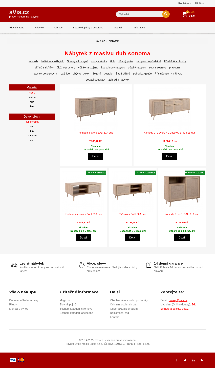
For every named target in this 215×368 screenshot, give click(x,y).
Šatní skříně (123, 73)
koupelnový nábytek (113, 67)
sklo (32, 102)
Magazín (117, 27)
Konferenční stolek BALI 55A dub (83, 214)
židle (112, 61)
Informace (137, 27)
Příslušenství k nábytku (168, 73)
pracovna (174, 67)
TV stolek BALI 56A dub (132, 214)
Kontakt (114, 317)
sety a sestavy (157, 67)
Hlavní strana (16, 27)
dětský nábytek (137, 67)
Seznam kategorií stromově (76, 309)
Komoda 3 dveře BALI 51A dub (95, 133)
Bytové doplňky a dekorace (87, 27)
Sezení (96, 73)
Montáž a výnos (18, 309)
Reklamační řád (119, 313)
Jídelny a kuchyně (77, 61)
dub (32, 126)
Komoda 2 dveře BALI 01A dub (182, 214)
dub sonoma (32, 122)
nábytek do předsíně (149, 61)
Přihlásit (199, 3)
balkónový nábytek (52, 61)
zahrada (33, 61)
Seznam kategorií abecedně (76, 313)
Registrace (184, 3)
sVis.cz (23, 13)
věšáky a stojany (88, 67)
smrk (32, 140)
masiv (32, 93)
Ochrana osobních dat (123, 304)
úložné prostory (66, 67)
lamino (32, 97)
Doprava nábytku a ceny (23, 300)
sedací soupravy (95, 80)
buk (32, 131)
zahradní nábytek (119, 80)
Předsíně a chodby (175, 61)
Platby (13, 304)
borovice (32, 136)
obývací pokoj (81, 73)
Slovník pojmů (68, 304)
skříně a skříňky (44, 67)
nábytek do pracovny (45, 73)
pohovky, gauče (142, 73)
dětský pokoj (125, 61)
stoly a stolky (99, 61)
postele (108, 73)
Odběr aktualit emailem (124, 309)
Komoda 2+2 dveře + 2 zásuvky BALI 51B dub (170, 133)
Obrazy (57, 27)
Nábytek (38, 27)
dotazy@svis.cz (178, 300)
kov (32, 106)
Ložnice (65, 73)
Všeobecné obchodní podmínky (129, 300)
